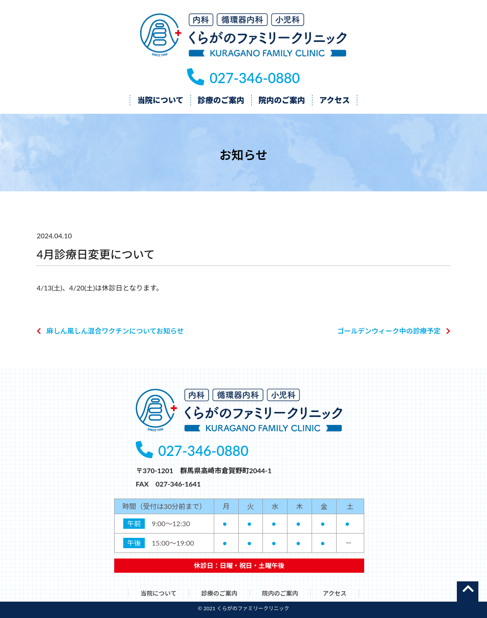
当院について (158, 593)
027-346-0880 (243, 77)
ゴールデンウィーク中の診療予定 (388, 331)
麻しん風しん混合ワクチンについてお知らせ (115, 331)
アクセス (335, 593)
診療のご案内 (219, 593)
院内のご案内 (280, 593)
